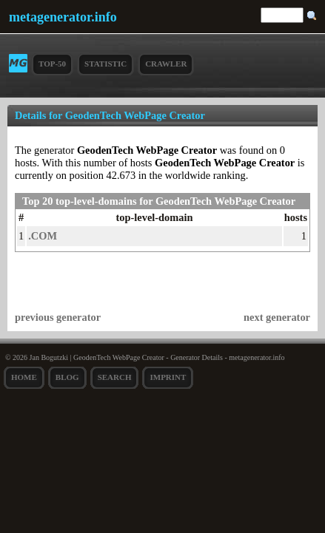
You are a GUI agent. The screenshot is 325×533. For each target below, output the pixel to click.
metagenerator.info (63, 17)
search (115, 377)
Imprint (168, 377)
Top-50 (52, 63)
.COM (42, 236)
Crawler (166, 63)
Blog (67, 377)
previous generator (58, 317)
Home (24, 377)
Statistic (105, 63)
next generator (277, 317)
